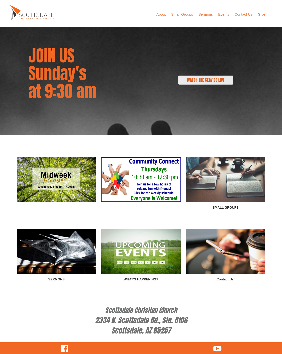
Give (261, 14)
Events (223, 14)
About (161, 14)
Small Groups (182, 14)
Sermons (205, 14)
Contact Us (243, 14)
